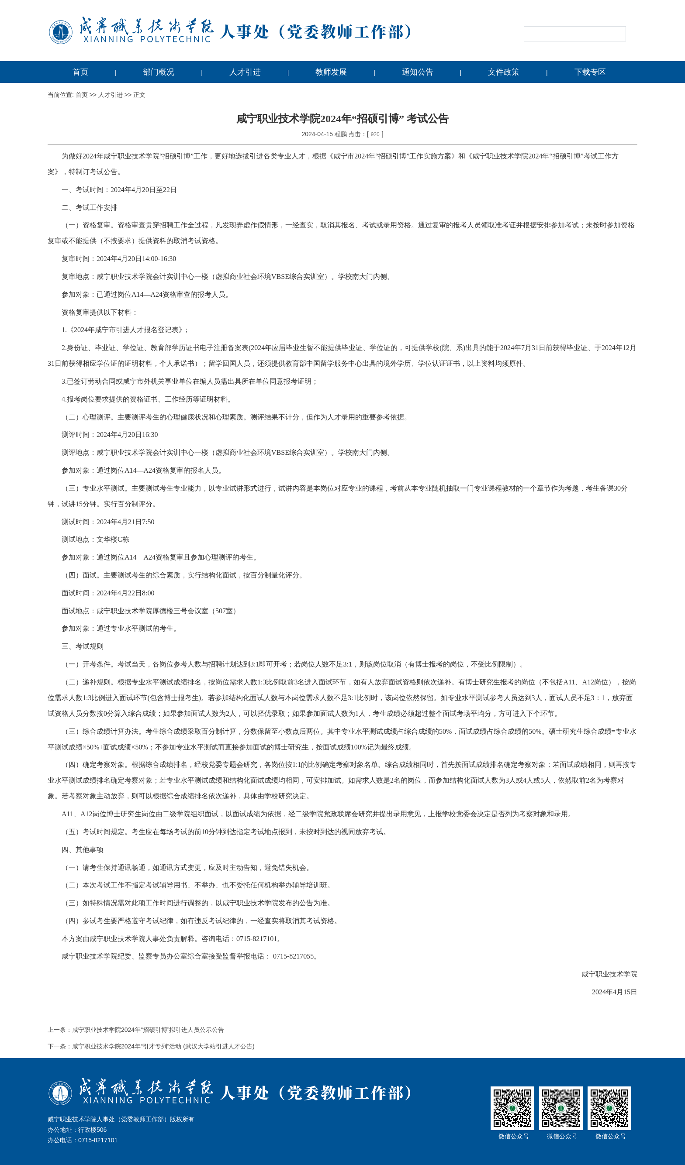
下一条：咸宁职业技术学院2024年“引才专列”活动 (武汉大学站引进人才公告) (151, 1046)
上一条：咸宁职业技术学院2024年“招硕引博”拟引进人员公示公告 (136, 1030)
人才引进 (245, 72)
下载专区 (590, 72)
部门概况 (158, 72)
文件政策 (503, 72)
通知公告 (417, 72)
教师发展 (331, 72)
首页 (80, 72)
